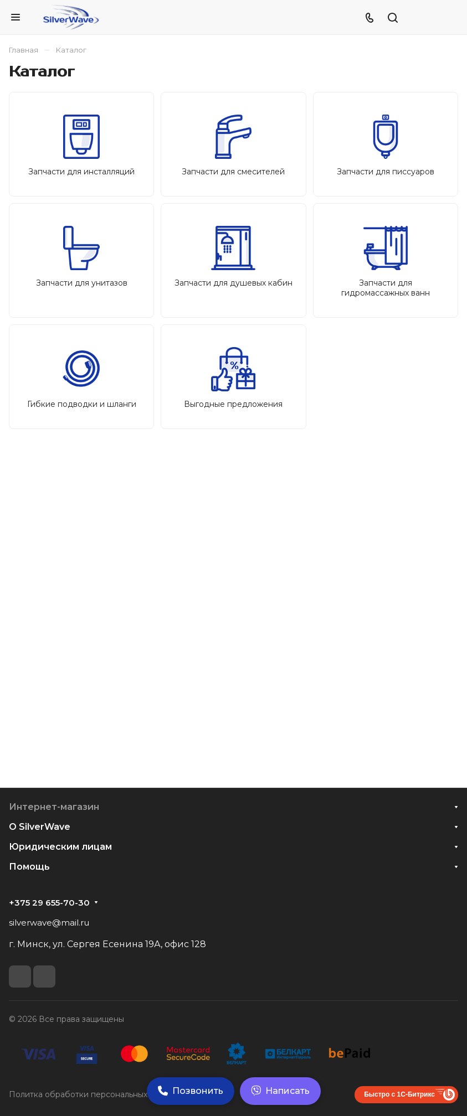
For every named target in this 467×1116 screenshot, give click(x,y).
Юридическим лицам (60, 846)
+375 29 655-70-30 (49, 903)
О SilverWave (39, 827)
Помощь (29, 866)
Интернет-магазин (54, 807)
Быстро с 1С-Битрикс (399, 1094)
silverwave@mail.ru (49, 922)
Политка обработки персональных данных (94, 1094)
